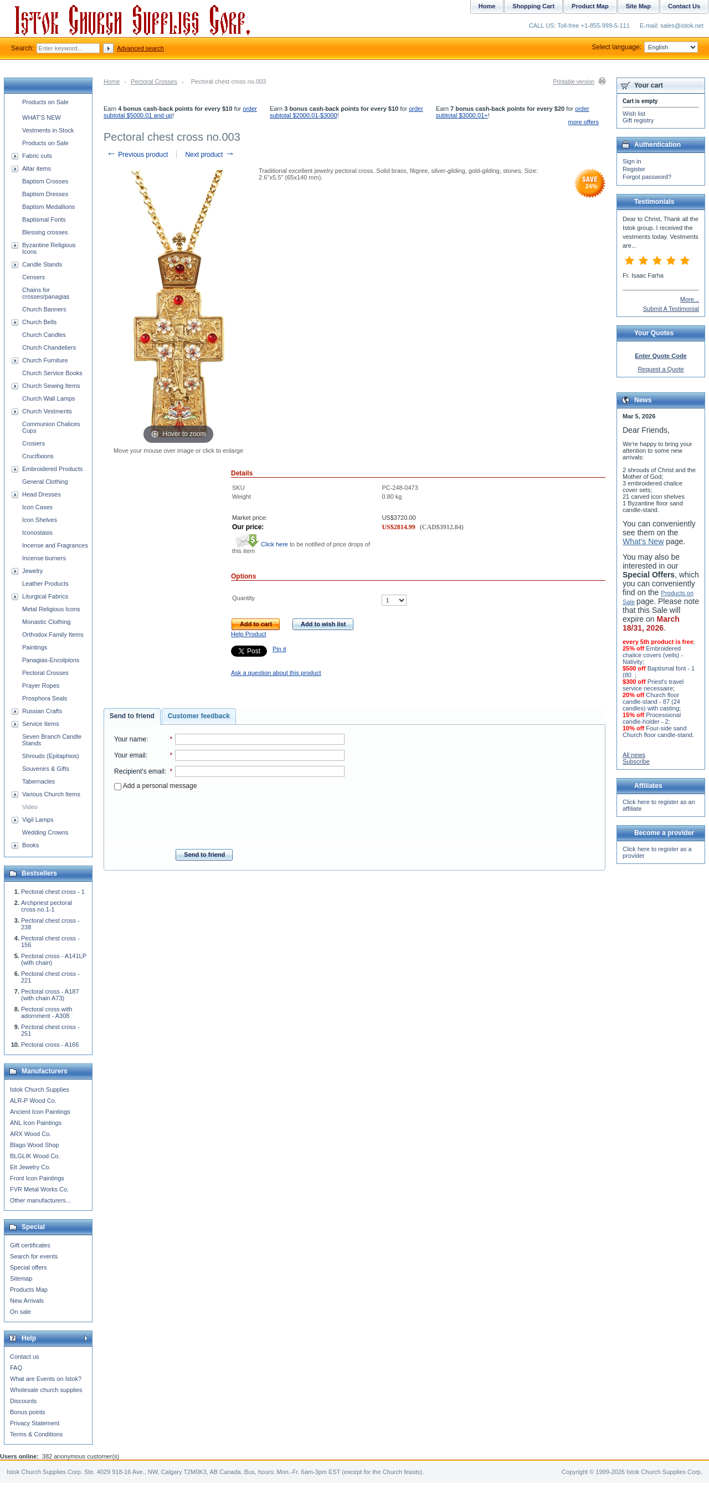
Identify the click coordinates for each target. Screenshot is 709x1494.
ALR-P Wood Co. (33, 1100)
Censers (33, 277)
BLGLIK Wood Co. (35, 1156)
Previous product (137, 154)
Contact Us (684, 6)
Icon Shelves (39, 519)
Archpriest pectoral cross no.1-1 (46, 906)
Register (634, 169)
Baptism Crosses (45, 181)
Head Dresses (41, 494)
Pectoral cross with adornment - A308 (46, 1012)
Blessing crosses (45, 232)
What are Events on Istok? (45, 1378)
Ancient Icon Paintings (40, 1111)
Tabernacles (38, 781)
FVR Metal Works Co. (39, 1189)
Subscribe (636, 761)
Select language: (645, 47)
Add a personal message (155, 786)
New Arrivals (27, 1300)
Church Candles (44, 334)
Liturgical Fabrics (45, 596)
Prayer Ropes (40, 685)
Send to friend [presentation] (132, 716)
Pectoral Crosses (154, 81)
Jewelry (32, 570)
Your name (130, 739)
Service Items (40, 723)
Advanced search (140, 48)
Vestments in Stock (48, 130)
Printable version (573, 82)
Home (112, 81)
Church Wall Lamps (48, 398)
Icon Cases (37, 507)
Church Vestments (47, 411)
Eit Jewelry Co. (30, 1167)
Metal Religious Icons (51, 609)
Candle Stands (42, 264)
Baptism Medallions (48, 206)
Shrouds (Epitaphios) (50, 756)
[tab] (132, 716)
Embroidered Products (52, 468)
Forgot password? (647, 176)
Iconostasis (37, 532)
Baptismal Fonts (44, 219)
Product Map (590, 6)
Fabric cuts (37, 155)
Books (30, 845)
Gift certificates (30, 1245)
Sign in (632, 161)
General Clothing (45, 481)
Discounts (23, 1401)
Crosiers (33, 443)
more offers (583, 122)
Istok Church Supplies (39, 1089)
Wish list (634, 113)
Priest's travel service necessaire (653, 685)
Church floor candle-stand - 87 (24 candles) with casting (651, 702)
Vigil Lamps (38, 819)
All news (634, 754)
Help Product (248, 634)
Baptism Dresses (45, 194)
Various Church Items (51, 794)
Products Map (29, 1289)
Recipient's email (139, 771)
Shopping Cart (533, 6)
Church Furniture (45, 360)
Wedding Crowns (45, 832)
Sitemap (21, 1278)
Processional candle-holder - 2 (652, 718)
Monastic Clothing (46, 621)
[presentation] (229, 816)
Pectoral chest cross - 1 (53, 891)
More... (689, 299)
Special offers (28, 1267)
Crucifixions (38, 456)
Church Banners (44, 309)
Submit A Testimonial (671, 308)
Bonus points (27, 1412)
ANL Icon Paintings (35, 1122)
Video (30, 807)
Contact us (24, 1356)
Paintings (34, 647)
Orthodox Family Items (53, 634)
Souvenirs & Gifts (45, 768)
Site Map (638, 6)
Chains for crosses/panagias (46, 293)
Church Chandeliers (49, 347)
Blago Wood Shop (34, 1145)
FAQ (16, 1367)
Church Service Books (52, 373)
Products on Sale (45, 102)
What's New (643, 541)
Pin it (279, 649)
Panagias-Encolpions (50, 660)
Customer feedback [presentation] (199, 716)
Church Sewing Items (51, 385)
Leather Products (45, 583)
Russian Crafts (42, 711)
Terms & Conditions (36, 1434)
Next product (209, 154)
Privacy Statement (34, 1423)
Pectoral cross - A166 (50, 1044)
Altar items (36, 168)
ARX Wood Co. (30, 1133)
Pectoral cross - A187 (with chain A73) (50, 994)
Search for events (34, 1256)
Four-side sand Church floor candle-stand (657, 731)
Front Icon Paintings (37, 1178)
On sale (20, 1311)
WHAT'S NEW (41, 117)
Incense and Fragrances (55, 545)
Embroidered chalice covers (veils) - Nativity (653, 655)
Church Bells (39, 322)
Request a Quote (661, 369)
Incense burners (44, 558)
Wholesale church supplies (46, 1389)
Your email (130, 755)
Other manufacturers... (40, 1200)
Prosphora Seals (44, 698)
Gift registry (638, 120)
